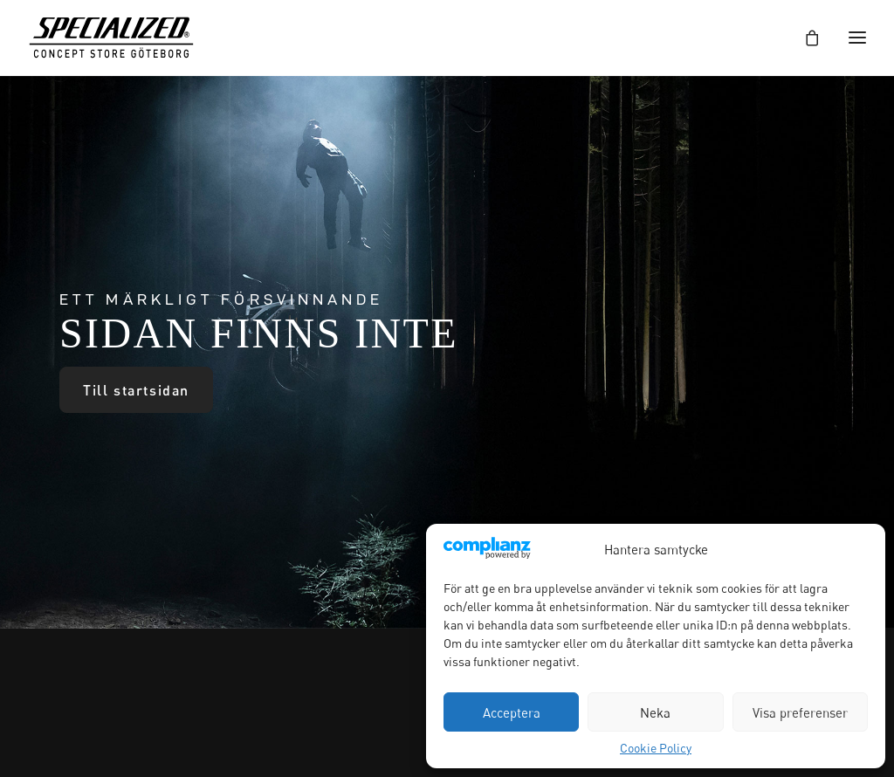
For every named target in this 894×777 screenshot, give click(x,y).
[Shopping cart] (804, 37)
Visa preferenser (800, 712)
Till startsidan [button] (136, 390)
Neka (655, 712)
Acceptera (511, 712)
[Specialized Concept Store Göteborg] (111, 37)
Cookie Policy (655, 747)
